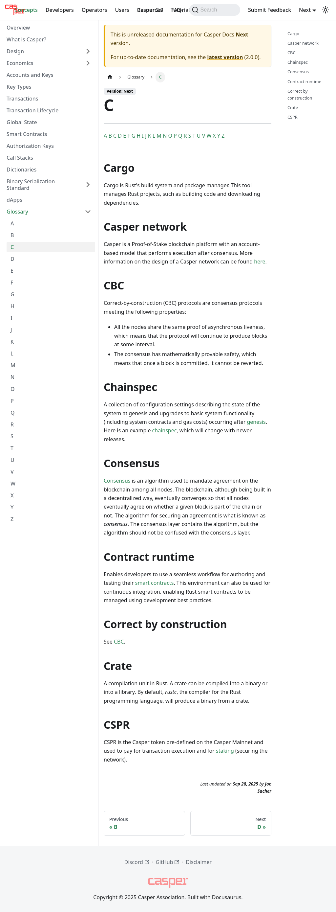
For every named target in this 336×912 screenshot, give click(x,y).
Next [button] (305, 9)
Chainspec (297, 62)
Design (15, 51)
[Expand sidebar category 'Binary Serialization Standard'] (88, 184)
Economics (20, 63)
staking (225, 750)
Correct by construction (299, 94)
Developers (60, 9)
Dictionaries (21, 169)
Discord (136, 862)
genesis (256, 421)
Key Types (19, 86)
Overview (18, 27)
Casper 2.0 (150, 9)
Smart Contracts (27, 134)
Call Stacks (20, 157)
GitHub (167, 862)
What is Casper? (26, 39)
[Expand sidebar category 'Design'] (88, 51)
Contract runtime (304, 81)
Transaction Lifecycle (32, 110)
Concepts (26, 9)
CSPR (292, 117)
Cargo (293, 33)
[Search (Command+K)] (214, 10)
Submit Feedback (269, 9)
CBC (119, 641)
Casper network (303, 43)
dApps (14, 199)
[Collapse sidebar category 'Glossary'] (88, 211)
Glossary (17, 211)
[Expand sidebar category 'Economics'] (88, 63)
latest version (225, 57)
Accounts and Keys (30, 75)
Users (122, 9)
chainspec (164, 430)
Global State (22, 122)
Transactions (22, 98)
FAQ (176, 9)
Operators (94, 9)
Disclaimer (199, 862)
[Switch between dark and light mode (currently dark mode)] (325, 10)
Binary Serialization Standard (31, 185)
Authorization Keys (30, 145)
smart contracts (154, 582)
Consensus (117, 480)
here (259, 261)
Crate (292, 107)
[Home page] (110, 77)
